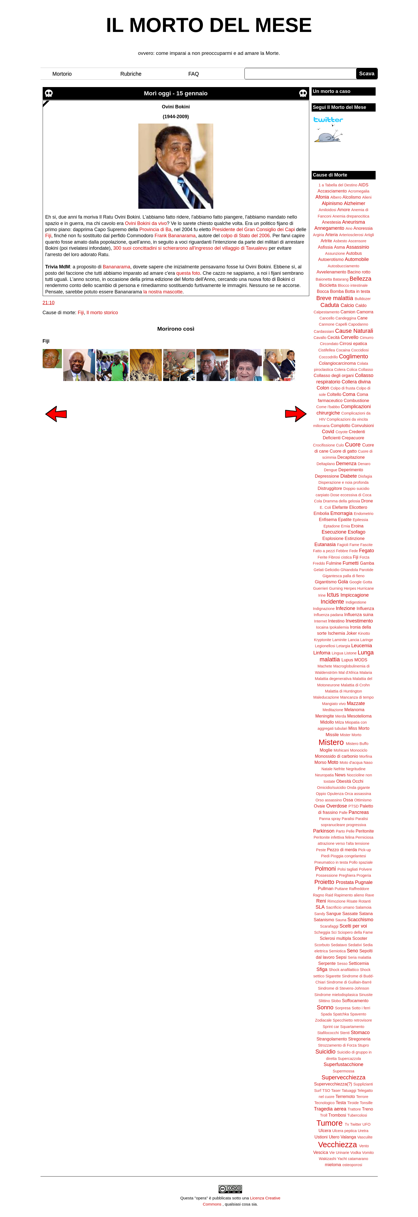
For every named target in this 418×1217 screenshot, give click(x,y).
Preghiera (347, 875)
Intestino (336, 620)
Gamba (367, 563)
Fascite (366, 545)
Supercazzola (349, 1058)
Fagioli (342, 545)
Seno (352, 950)
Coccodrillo (328, 357)
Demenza (346, 463)
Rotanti (365, 901)
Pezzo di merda (342, 849)
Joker (351, 633)
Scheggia (322, 932)
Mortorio (62, 74)
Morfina (365, 756)
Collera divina (356, 381)
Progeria (363, 875)
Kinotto (364, 633)
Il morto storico (102, 312)
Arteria (331, 234)
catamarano (358, 1159)
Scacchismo (360, 919)
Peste (321, 850)
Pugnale (364, 882)
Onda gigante (358, 787)
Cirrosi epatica (353, 343)
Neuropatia (324, 775)
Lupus (347, 659)
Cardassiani (324, 331)
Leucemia (361, 645)
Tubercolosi (357, 1115)
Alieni (367, 197)
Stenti (345, 1033)
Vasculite (364, 1137)
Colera (339, 369)
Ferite (323, 557)
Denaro (364, 464)
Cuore (353, 444)
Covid (328, 431)
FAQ (193, 74)
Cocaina (343, 350)
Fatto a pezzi (324, 551)
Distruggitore (330, 488)
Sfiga (321, 969)
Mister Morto (350, 735)
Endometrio (363, 513)
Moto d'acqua (351, 762)
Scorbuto (322, 945)
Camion (347, 311)
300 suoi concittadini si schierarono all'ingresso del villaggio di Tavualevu (190, 248)
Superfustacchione (343, 1064)
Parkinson (324, 831)
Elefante (340, 507)
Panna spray (330, 819)
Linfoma (321, 652)
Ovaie (319, 806)
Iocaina (322, 627)
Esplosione (332, 538)
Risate (352, 901)
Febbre (342, 551)
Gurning (336, 588)
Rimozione (336, 901)
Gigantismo (326, 581)
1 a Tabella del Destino (338, 185)
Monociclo (358, 750)
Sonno (325, 1007)
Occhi (357, 781)
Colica (352, 369)
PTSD (353, 806)
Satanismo (324, 919)
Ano (348, 228)
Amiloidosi (327, 210)
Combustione (356, 400)
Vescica (320, 1152)
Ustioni (320, 1136)
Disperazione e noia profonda (343, 482)
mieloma (333, 1164)
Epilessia (360, 520)
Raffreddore (359, 889)
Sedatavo (339, 945)
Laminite (339, 640)
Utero (334, 1136)
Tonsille (366, 1103)
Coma (349, 394)
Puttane (341, 889)
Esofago (356, 532)
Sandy (319, 914)
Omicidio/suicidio (331, 787)
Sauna (341, 920)
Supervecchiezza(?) (333, 1083)
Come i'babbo (328, 407)
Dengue (330, 470)
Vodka (355, 1152)
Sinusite (365, 995)
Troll (323, 1115)
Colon (323, 388)
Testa (341, 1102)
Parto (340, 831)
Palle (343, 812)
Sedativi (355, 945)
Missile (332, 734)
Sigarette (333, 976)
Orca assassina (358, 794)
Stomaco (360, 1032)
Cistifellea (326, 350)
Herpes (350, 588)
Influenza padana (328, 615)
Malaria (365, 672)
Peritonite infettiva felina (334, 837)
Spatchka (341, 1014)
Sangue (333, 913)
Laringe (366, 640)
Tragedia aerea (330, 1109)
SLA (320, 907)
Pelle (350, 831)
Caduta (329, 305)
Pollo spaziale (361, 862)
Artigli (369, 235)
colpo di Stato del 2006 (245, 235)
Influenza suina (358, 614)
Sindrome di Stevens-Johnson (343, 988)
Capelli (341, 324)
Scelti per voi (353, 926)
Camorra (365, 311)
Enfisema (328, 519)
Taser (335, 1090)
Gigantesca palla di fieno (344, 576)
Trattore (354, 1109)
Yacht (342, 1159)
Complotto (340, 425)
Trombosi (337, 1115)
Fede (353, 551)
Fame (354, 545)
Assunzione (335, 253)
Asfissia (325, 247)
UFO (367, 1124)
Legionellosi (325, 646)
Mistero (331, 742)
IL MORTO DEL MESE (209, 25)
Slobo (336, 1001)
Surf (317, 1090)
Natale (327, 769)
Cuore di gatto (343, 451)
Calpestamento (326, 312)
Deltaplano (325, 464)
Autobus (354, 253)
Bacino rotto (358, 271)
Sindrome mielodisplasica (336, 995)
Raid (329, 895)
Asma (339, 247)
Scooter (359, 938)
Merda (340, 716)
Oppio (321, 794)
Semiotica (337, 951)
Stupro (363, 1045)
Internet (320, 621)
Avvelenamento (331, 271)
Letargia (343, 646)
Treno (367, 1109)
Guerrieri (320, 588)
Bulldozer (363, 299)
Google (355, 582)
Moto (333, 762)
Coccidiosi (360, 350)
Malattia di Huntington (343, 691)
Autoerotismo (331, 259)
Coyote (342, 432)
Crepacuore (353, 437)
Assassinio (357, 247)
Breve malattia (334, 298)
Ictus (333, 594)
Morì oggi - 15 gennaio (176, 93)
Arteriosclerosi (351, 235)
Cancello (326, 318)
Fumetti (351, 563)
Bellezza (360, 278)
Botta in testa (357, 291)
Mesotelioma (359, 716)
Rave (369, 895)
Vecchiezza (337, 1144)
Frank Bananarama (175, 235)
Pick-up (364, 850)
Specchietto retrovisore (352, 1020)
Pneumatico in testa (331, 862)
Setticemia (359, 963)
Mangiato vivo (334, 704)
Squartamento (352, 1027)
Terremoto (345, 1096)
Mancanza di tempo (357, 697)
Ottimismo (363, 800)
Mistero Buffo (357, 743)
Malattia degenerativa (333, 679)
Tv (347, 1124)
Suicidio (325, 1051)
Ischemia (336, 633)
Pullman (325, 888)
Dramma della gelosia (341, 501)
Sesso (342, 963)
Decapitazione (351, 457)
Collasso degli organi (334, 375)
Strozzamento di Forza (337, 1045)
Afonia (322, 197)
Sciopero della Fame (355, 932)
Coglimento (353, 356)
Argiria (318, 235)
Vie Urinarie (339, 1152)
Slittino (324, 1001)
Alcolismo (352, 197)
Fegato (366, 550)
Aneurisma (353, 222)
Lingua (337, 653)
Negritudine (356, 769)
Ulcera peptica (344, 1131)
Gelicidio (332, 570)
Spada (326, 1014)
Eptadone (331, 526)
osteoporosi (352, 1165)
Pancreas (359, 812)
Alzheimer (354, 203)
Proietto (324, 882)
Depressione (327, 476)
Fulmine (333, 563)
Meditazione (333, 710)
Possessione (327, 875)
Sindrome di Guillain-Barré (349, 982)
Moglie (326, 750)
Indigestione (356, 602)
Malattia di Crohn (355, 685)
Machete (324, 666)
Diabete (348, 476)
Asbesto (340, 241)
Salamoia (363, 907)
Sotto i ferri (361, 1008)
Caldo (361, 305)
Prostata (345, 882)
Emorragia (341, 513)
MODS (360, 659)
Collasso (365, 369)
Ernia (345, 526)
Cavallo (320, 337)
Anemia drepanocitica (350, 216)
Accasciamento (332, 191)
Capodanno (358, 324)
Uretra (363, 1131)
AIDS (363, 184)
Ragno (318, 895)
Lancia (353, 640)
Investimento (359, 621)
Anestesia (331, 222)
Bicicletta (328, 285)
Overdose (336, 806)
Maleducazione (326, 697)
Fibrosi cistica (340, 557)
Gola (343, 581)
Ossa (348, 799)
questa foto (188, 273)
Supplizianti (363, 1084)
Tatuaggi (349, 1090)
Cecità (333, 337)
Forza (364, 557)
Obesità (343, 781)
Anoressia (363, 228)
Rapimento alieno (349, 895)
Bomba (337, 291)
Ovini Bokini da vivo (146, 223)
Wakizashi (327, 1159)
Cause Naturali (354, 330)
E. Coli (325, 507)
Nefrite (339, 769)
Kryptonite (322, 640)
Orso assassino (328, 800)
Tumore (329, 1123)
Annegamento (329, 228)
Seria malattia (359, 957)
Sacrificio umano (340, 907)
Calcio (347, 305)
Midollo (327, 722)
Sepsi (341, 957)
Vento (364, 1146)
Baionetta (324, 279)
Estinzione (355, 538)
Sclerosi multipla (335, 938)
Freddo (319, 563)
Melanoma (354, 709)
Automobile (357, 259)
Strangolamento (331, 1038)
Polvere (365, 869)
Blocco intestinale (353, 285)
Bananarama (116, 266)
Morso (320, 762)
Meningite (324, 716)
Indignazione (324, 609)
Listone (350, 653)
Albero (335, 197)
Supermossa (343, 1071)
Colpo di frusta (343, 388)
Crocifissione (324, 445)
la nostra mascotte (163, 291)
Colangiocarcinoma (337, 363)
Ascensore (357, 241)
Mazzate (356, 703)
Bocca (323, 291)
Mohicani (341, 750)
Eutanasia (325, 544)
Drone (367, 500)
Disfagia (365, 476)
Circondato (329, 344)
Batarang (340, 279)
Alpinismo (332, 203)
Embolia (321, 513)
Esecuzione (333, 532)
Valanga (348, 1136)
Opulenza (335, 794)
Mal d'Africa (349, 672)
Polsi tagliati (347, 869)
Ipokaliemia (339, 627)
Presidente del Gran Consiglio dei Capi (253, 229)
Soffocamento (355, 1000)
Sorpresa (343, 1008)
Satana (366, 913)
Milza (339, 722)
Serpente (327, 963)
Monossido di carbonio (336, 756)
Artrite (326, 240)
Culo (340, 445)
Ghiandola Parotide (356, 570)
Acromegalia (358, 191)
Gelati (319, 570)
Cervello (350, 337)
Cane (362, 317)
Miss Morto (358, 728)
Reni (321, 901)
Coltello (334, 394)
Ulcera (325, 1130)
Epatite (344, 519)
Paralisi (348, 819)
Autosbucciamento (343, 266)
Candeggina (345, 318)
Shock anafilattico (344, 970)
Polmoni (325, 868)
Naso (368, 762)
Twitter (355, 1124)
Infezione (345, 608)
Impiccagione (354, 595)
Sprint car (331, 1027)
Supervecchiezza (343, 1077)
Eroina (357, 525)
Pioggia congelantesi (348, 856)
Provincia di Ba (155, 229)
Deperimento (350, 469)
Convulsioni (363, 425)
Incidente (332, 601)
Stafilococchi (328, 1033)
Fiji (48, 235)
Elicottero (358, 507)
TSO (326, 1090)
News (340, 774)
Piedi (325, 856)
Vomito (368, 1152)
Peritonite (365, 831)
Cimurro (366, 337)
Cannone (326, 324)
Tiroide (353, 1103)
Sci (334, 932)
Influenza (365, 608)
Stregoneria (359, 1038)
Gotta (367, 582)
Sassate (350, 913)
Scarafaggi (329, 926)
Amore (343, 209)
